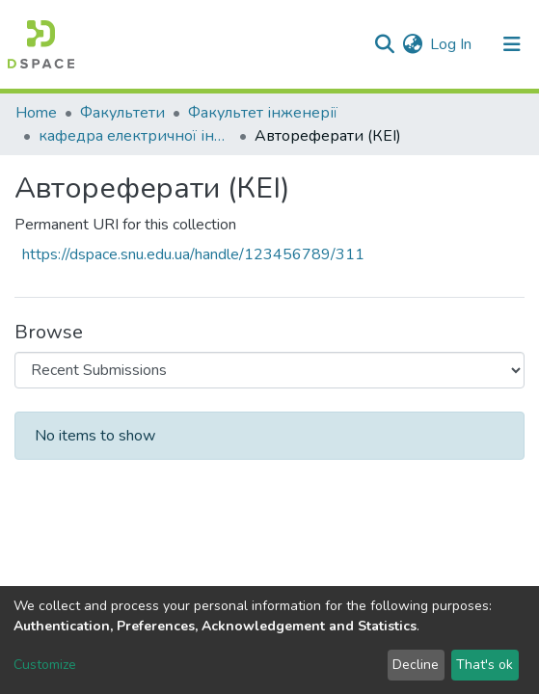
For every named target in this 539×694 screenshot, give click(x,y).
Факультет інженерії (262, 112)
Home (36, 112)
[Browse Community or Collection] (269, 370)
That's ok (484, 664)
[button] (412, 44)
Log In (451, 44)
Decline (415, 664)
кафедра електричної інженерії (135, 136)
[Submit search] (384, 44)
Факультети (122, 112)
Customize (44, 664)
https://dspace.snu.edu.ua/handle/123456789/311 (193, 254)
